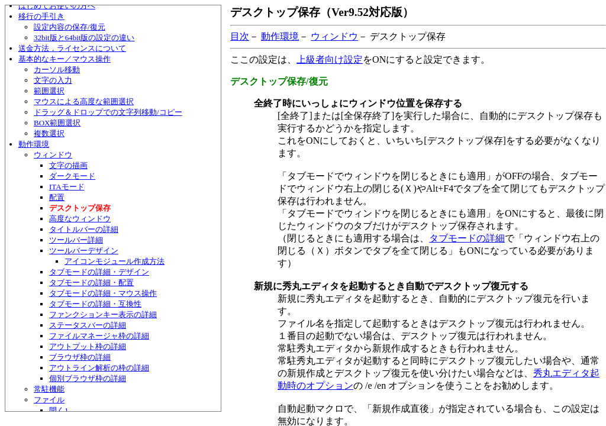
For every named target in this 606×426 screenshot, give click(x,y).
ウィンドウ (53, 154)
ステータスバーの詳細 (87, 325)
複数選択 (49, 133)
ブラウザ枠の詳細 (80, 357)
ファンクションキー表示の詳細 (103, 314)
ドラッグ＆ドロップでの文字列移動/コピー (108, 112)
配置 (57, 197)
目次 (239, 36)
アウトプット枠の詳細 (87, 346)
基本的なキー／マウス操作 (64, 58)
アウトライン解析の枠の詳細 (99, 367)
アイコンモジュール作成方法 (115, 261)
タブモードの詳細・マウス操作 (103, 293)
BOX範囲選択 (57, 122)
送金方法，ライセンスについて (72, 48)
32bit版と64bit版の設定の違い (84, 37)
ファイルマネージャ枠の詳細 (99, 335)
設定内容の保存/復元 (69, 26)
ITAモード (67, 186)
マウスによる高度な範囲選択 (84, 101)
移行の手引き (41, 16)
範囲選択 (49, 90)
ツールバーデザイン (83, 250)
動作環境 (33, 144)
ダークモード (72, 176)
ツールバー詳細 (76, 239)
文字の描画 (68, 165)
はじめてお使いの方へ (56, 5)
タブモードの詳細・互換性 (95, 303)
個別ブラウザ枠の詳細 (87, 378)
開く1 (59, 410)
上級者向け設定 (329, 59)
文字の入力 (53, 80)
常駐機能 (49, 389)
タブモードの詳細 (467, 238)
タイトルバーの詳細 (83, 229)
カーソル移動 (57, 69)
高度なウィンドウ (80, 218)
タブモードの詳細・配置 (91, 282)
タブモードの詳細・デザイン (99, 271)
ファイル (49, 399)
